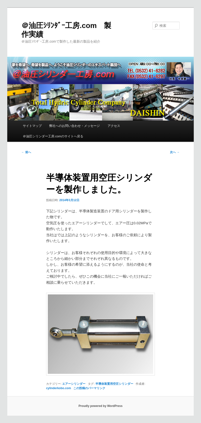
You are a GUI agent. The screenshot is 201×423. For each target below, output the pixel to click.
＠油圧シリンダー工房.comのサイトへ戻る (53, 136)
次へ (174, 152)
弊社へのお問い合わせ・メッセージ (74, 126)
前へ (26, 152)
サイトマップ (32, 126)
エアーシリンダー (73, 383)
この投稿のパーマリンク (89, 388)
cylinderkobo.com (58, 388)
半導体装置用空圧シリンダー (114, 383)
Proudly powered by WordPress (100, 406)
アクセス (114, 126)
